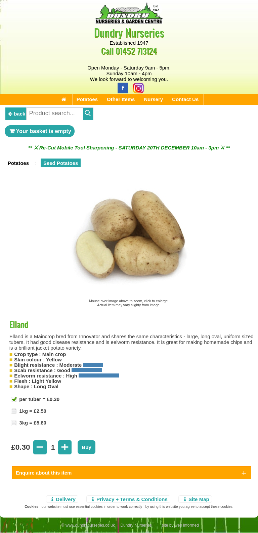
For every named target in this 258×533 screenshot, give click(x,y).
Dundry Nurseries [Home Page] (129, 32)
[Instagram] (137, 87)
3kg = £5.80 (32, 423)
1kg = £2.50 (32, 411)
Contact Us (185, 99)
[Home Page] (129, 22)
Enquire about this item (44, 473)
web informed (187, 525)
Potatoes (87, 99)
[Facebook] (121, 87)
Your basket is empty (39, 131)
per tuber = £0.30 (38, 399)
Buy (86, 447)
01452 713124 (136, 50)
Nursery (153, 99)
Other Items (121, 99)
